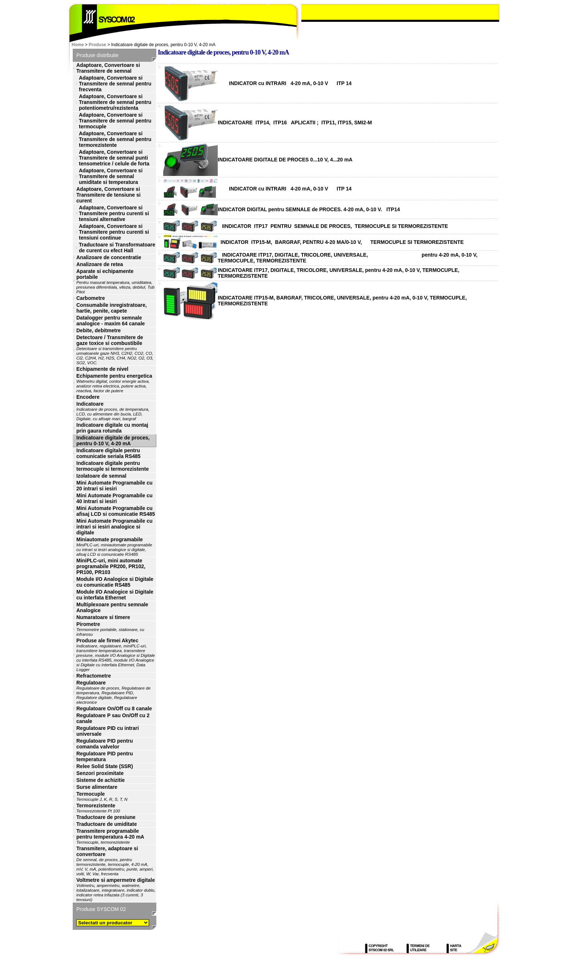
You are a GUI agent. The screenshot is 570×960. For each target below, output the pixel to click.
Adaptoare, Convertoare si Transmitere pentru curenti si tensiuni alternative (114, 213)
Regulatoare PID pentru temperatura (104, 756)
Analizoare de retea (99, 264)
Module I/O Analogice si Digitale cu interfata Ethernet (114, 594)
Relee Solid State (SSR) (104, 766)
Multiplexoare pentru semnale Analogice (112, 607)
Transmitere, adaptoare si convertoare (115, 860)
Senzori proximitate (100, 773)
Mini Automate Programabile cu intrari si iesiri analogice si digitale (114, 526)
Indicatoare (112, 411)
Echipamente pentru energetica (114, 383)
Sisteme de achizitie (100, 780)
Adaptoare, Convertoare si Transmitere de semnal (108, 68)
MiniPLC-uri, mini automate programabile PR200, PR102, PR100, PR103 (110, 566)
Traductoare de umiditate (106, 824)
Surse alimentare (96, 787)
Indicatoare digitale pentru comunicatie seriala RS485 (108, 453)
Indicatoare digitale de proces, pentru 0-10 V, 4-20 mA (113, 440)
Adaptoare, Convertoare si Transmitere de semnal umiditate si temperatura (110, 176)
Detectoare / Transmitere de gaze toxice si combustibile (114, 349)
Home (78, 44)
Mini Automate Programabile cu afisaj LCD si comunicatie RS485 (115, 511)
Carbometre (90, 298)
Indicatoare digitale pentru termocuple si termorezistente (112, 466)
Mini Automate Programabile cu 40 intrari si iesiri (114, 498)
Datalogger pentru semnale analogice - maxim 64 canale (110, 320)
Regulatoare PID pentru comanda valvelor (104, 744)
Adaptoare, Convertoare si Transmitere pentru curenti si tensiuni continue (114, 232)
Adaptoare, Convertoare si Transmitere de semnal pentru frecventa (115, 83)
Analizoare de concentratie (108, 257)
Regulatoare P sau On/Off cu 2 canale (112, 718)
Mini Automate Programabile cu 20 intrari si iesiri (114, 485)
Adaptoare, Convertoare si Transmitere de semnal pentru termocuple (115, 120)
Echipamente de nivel (102, 369)
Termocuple (101, 796)
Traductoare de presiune (106, 817)
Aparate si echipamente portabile (115, 281)
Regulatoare (113, 692)
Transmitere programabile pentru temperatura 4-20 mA (110, 836)
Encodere (88, 397)
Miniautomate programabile (114, 547)
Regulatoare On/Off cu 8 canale (114, 708)
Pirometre (110, 628)
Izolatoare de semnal (101, 476)
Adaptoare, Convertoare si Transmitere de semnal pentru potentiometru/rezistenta (115, 102)
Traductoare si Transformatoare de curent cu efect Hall (117, 247)
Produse (97, 44)
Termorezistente (98, 808)
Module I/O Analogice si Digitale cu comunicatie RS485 (114, 582)
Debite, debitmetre (98, 330)
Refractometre (93, 676)
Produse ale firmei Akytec (115, 655)
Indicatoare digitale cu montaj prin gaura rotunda (112, 428)
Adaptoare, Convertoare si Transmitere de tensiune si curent (108, 195)
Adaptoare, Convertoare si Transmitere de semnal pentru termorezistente (115, 139)
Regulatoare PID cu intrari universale (107, 731)
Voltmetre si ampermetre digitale (116, 889)
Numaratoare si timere (103, 617)
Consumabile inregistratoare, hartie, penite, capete (111, 308)
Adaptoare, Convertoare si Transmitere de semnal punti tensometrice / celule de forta (114, 157)
